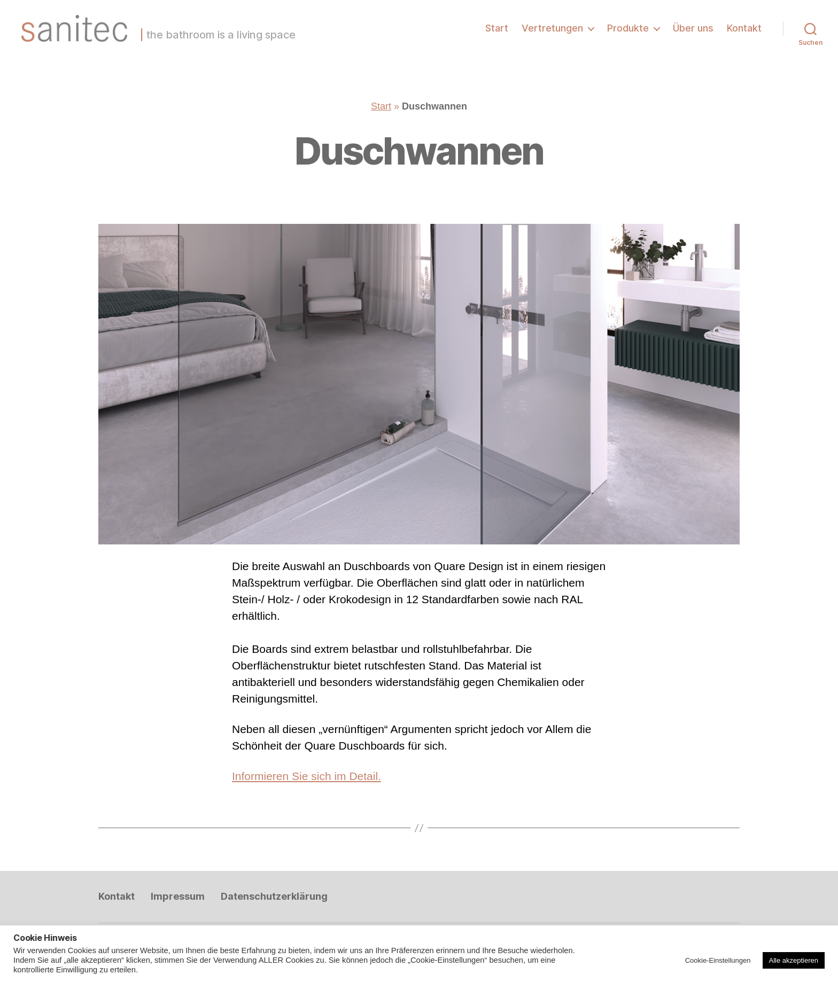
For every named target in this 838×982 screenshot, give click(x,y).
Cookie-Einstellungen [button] (718, 960)
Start (496, 28)
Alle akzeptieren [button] (794, 960)
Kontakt (744, 28)
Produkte (628, 28)
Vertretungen (552, 28)
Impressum (178, 896)
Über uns (693, 28)
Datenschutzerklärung (274, 896)
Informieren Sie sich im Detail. (306, 776)
